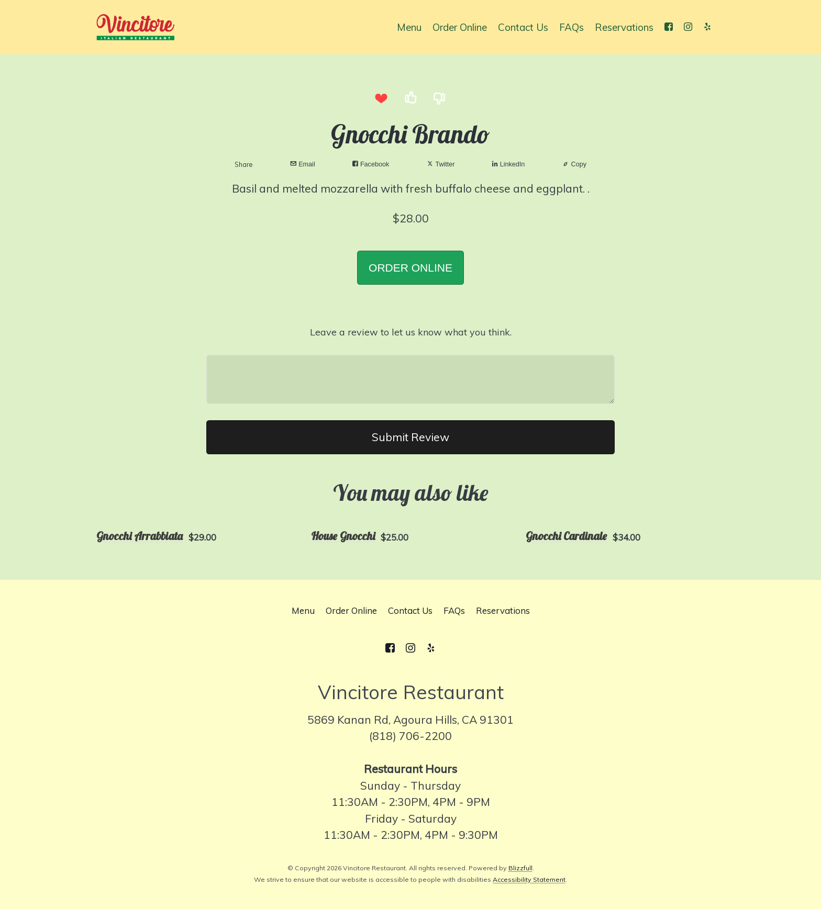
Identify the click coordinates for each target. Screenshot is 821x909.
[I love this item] (381, 98)
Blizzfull (520, 868)
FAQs (571, 27)
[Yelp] (707, 27)
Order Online (459, 27)
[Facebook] (668, 27)
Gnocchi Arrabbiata (139, 536)
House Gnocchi (343, 536)
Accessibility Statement (529, 879)
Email (302, 164)
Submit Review (410, 437)
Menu (409, 27)
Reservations (624, 27)
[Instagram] (687, 27)
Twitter (441, 164)
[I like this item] (410, 98)
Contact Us (523, 27)
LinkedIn (508, 164)
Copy (574, 164)
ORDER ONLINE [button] (410, 268)
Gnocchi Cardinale (566, 536)
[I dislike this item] (440, 98)
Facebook (370, 164)
